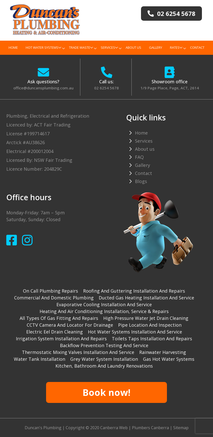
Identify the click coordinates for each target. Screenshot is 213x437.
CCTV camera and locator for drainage (70, 325)
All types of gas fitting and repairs (59, 318)
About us (133, 47)
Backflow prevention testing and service (104, 345)
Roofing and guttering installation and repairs (134, 291)
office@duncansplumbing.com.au (43, 87)
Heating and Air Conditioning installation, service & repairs (104, 311)
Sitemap (181, 427)
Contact (197, 47)
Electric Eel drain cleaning (54, 332)
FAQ (139, 157)
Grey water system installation (104, 359)
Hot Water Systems (43, 47)
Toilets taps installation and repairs (152, 339)
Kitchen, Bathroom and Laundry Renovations (104, 366)
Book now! (106, 392)
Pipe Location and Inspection (150, 325)
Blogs (141, 181)
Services (109, 47)
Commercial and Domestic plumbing (54, 298)
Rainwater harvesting (162, 352)
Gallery (155, 47)
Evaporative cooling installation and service (104, 304)
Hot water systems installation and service (135, 332)
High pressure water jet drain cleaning (145, 318)
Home (13, 47)
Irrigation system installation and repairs (61, 339)
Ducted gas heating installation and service (146, 298)
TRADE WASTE (81, 47)
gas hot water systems (168, 359)
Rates (176, 47)
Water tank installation (39, 359)
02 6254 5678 (106, 87)
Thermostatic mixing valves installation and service (78, 352)
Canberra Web (114, 427)
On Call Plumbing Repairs (50, 291)
